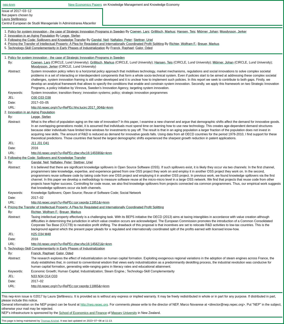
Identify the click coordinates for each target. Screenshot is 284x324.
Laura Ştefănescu (14, 19)
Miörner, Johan (207, 31)
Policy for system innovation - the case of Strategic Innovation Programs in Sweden (66, 31)
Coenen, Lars (139, 31)
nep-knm (9, 4)
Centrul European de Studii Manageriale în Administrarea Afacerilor (49, 23)
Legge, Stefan (70, 35)
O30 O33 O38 (41, 97)
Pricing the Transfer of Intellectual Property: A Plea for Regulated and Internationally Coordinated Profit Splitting (86, 43)
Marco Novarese (191, 304)
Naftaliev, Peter (121, 40)
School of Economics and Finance (83, 313)
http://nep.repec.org (94, 304)
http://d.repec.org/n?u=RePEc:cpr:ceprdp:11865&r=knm (70, 286)
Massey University (124, 313)
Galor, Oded (143, 48)
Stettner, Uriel (143, 40)
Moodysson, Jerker (233, 31)
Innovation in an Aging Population (31, 35)
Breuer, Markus (208, 43)
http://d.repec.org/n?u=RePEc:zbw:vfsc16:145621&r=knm (71, 244)
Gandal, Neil (100, 40)
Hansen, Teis (186, 31)
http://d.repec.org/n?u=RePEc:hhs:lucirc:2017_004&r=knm (72, 107)
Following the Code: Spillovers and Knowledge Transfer (47, 40)
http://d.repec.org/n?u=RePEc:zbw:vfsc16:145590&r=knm (71, 153)
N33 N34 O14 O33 (44, 276)
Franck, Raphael (122, 48)
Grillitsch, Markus (163, 31)
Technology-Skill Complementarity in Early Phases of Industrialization (56, 48)
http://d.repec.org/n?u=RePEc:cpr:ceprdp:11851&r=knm (70, 202)
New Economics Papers (85, 4)
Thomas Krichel (50, 320)
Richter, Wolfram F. (182, 43)
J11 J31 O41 (40, 143)
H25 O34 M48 (41, 234)
